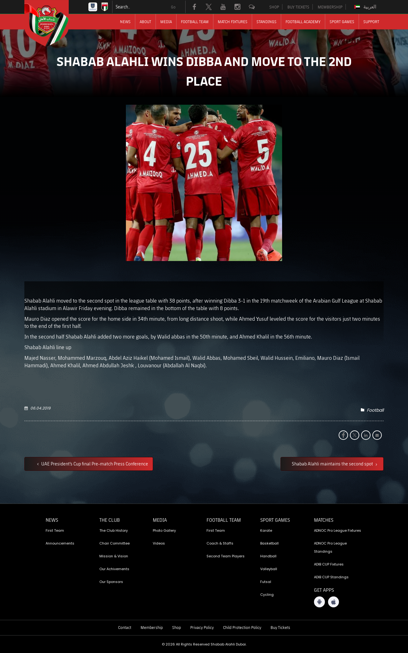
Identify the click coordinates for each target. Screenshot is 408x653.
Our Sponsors (111, 581)
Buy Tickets (280, 627)
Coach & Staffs (219, 543)
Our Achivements (114, 568)
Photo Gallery (164, 530)
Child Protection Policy (242, 627)
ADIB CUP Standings (331, 577)
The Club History (113, 530)
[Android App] (319, 601)
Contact (124, 627)
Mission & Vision (113, 556)
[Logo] (52, 23)
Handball (268, 556)
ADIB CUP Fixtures (329, 564)
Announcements (60, 543)
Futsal (265, 581)
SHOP (274, 6)
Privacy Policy (202, 627)
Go (173, 6)
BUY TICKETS (298, 6)
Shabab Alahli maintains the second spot (333, 463)
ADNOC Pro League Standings (330, 547)
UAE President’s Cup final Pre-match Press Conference (94, 463)
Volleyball (268, 568)
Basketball (269, 543)
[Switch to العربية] (366, 7)
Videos (159, 543)
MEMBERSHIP (330, 6)
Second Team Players (225, 556)
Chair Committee (114, 543)
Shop (176, 627)
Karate (266, 530)
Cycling (267, 594)
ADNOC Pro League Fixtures (337, 530)
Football (375, 410)
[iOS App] (333, 601)
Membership (152, 627)
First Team (55, 530)
